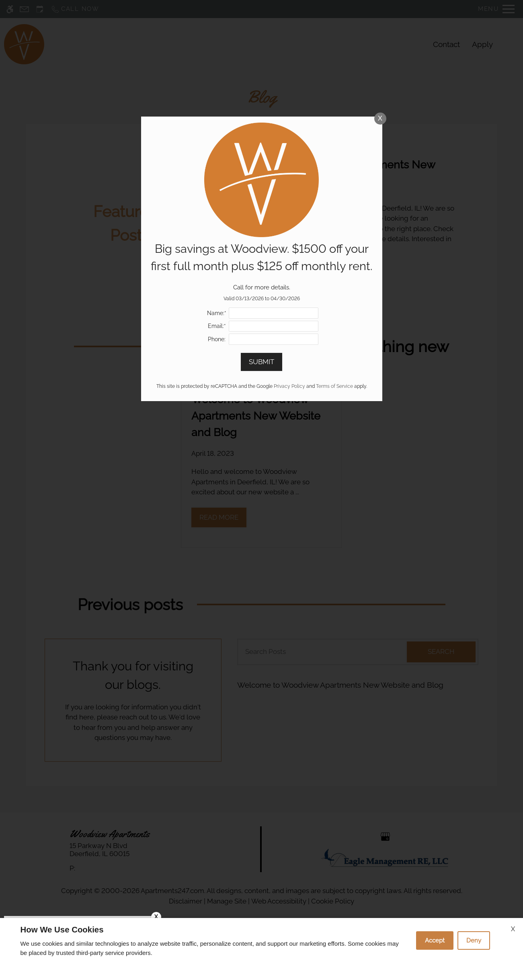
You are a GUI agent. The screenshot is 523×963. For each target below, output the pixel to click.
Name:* (216, 313)
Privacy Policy (289, 386)
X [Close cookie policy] (513, 929)
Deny (473, 940)
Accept (435, 940)
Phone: (217, 339)
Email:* (217, 326)
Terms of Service (334, 386)
